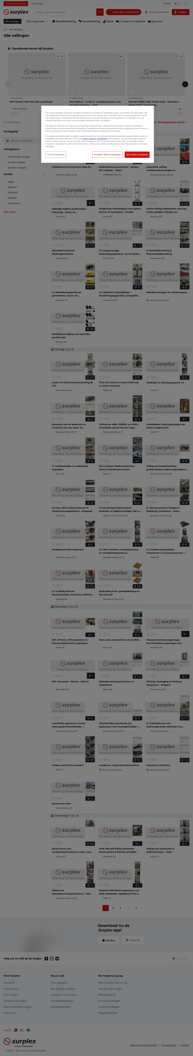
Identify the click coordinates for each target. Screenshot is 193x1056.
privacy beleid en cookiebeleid (95, 139)
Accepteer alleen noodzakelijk (107, 154)
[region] (97, 134)
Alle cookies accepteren (137, 154)
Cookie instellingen (56, 154)
